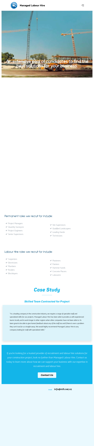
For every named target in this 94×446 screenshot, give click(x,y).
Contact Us (47, 375)
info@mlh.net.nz (63, 389)
